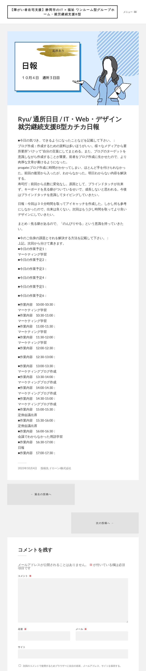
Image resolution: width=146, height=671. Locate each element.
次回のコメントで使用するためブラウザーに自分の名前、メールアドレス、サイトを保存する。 (72, 638)
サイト (21, 619)
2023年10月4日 (27, 468)
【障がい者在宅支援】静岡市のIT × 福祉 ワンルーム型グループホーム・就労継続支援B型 (62, 12)
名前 (22, 601)
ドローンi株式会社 (60, 468)
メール (81, 601)
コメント (25, 548)
